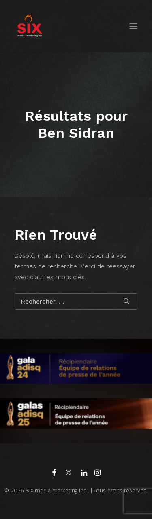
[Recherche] (76, 301)
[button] (133, 26)
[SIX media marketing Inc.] (30, 26)
